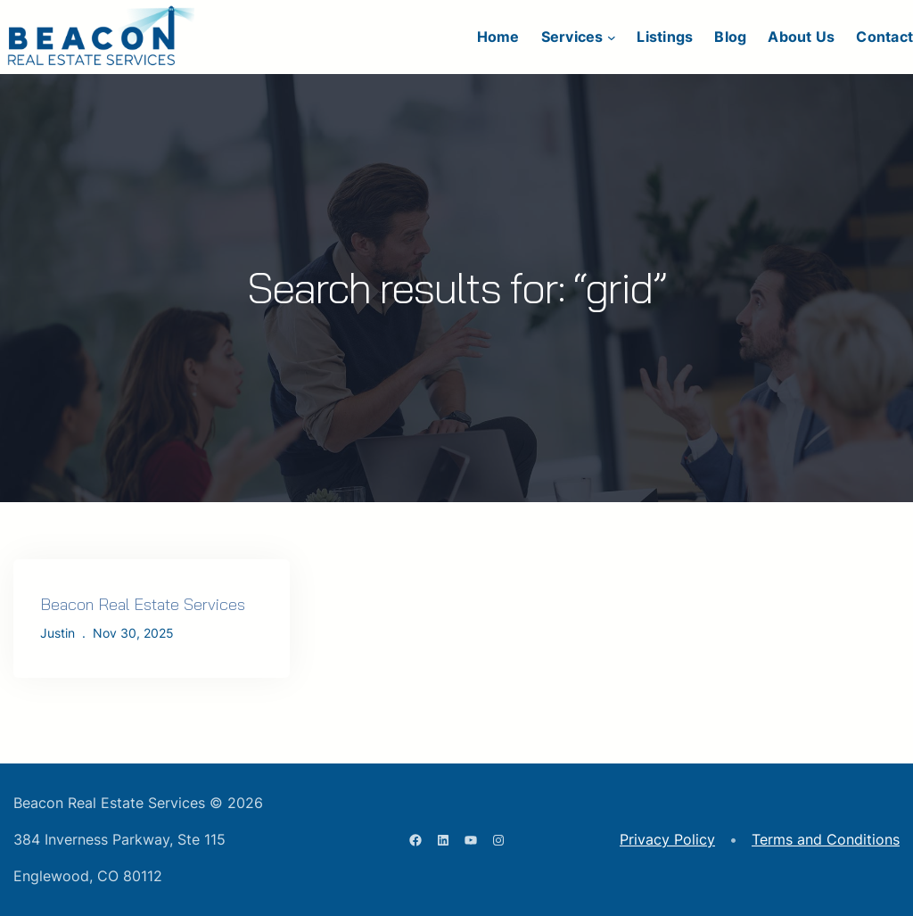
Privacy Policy (667, 839)
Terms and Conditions (826, 839)
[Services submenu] (611, 37)
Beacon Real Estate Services (142, 604)
